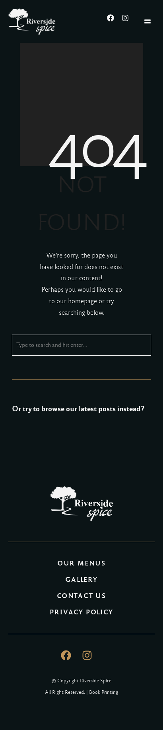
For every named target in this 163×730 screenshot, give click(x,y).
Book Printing (103, 692)
